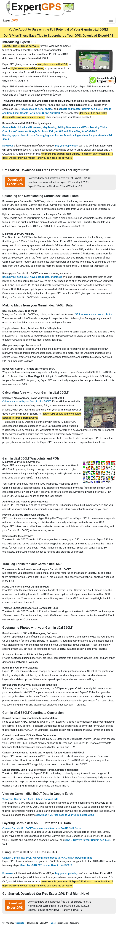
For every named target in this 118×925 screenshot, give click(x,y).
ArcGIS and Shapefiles (67, 131)
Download (7, 145)
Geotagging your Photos (49, 135)
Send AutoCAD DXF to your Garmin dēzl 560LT (46, 865)
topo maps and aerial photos (37, 108)
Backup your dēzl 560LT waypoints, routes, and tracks (32, 276)
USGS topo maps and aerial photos (93, 314)
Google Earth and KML (41, 131)
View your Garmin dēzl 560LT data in (30, 799)
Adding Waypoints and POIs (73, 127)
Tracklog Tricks (98, 127)
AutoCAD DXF (89, 131)
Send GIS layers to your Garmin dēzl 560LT (88, 840)
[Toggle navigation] (111, 20)
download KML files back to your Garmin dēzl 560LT (65, 814)
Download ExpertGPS (15, 182)
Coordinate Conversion (15, 131)
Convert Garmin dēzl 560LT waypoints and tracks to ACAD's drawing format (47, 857)
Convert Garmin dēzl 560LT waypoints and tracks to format (42, 828)
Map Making (49, 127)
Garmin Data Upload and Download (21, 127)
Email (53, 923)
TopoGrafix (19, 923)
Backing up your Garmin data (18, 135)
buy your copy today (66, 145)
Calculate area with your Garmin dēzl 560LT (26, 401)
